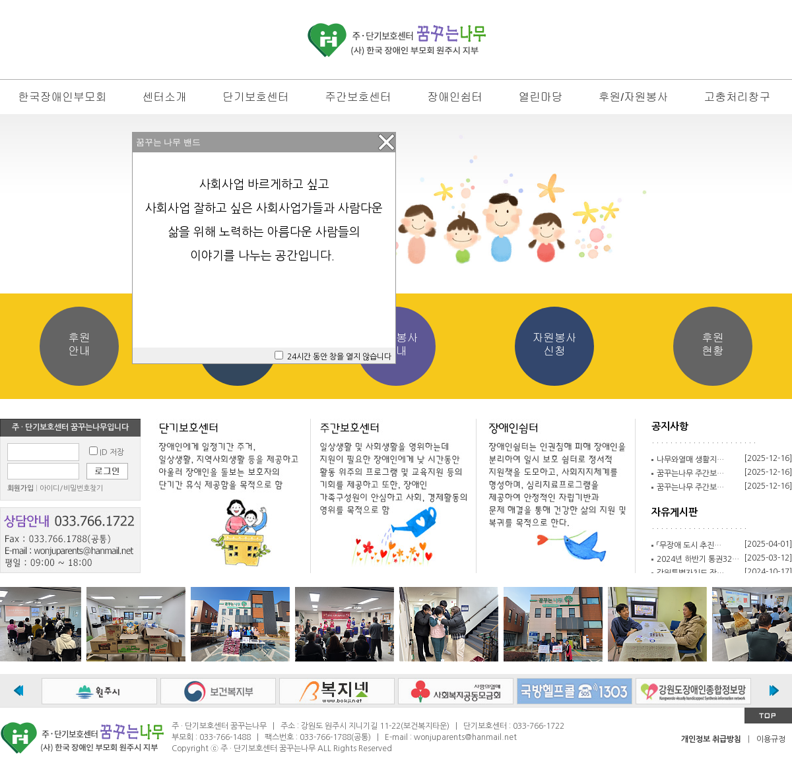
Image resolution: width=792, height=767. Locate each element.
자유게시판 (674, 512)
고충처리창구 (737, 97)
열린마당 (540, 97)
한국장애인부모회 (62, 97)
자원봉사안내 (396, 344)
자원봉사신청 (554, 344)
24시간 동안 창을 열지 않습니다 (339, 357)
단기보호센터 (255, 97)
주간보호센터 (358, 97)
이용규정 (770, 739)
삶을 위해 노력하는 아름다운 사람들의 (264, 232)
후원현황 (713, 344)
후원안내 (79, 344)
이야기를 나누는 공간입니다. (264, 256)
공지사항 (669, 426)
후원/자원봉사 (633, 97)
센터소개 (165, 97)
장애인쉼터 (454, 97)
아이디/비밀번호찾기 (71, 488)
